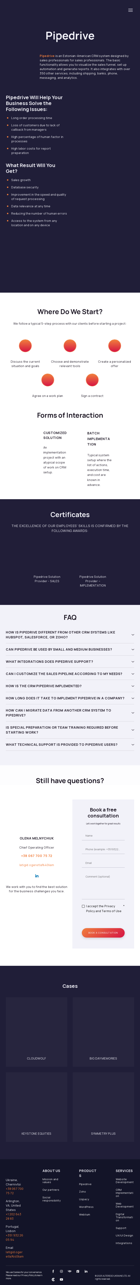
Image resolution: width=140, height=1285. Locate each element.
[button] (70, 635)
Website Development (125, 1180)
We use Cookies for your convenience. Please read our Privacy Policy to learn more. (24, 1275)
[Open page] (36, 1028)
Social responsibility (51, 1199)
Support (121, 1228)
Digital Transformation (124, 1217)
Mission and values (50, 1180)
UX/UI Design (124, 1235)
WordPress (86, 1207)
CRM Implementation (124, 1193)
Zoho (82, 1191)
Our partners (50, 1189)
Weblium (84, 1214)
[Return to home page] (31, 10)
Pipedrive (85, 1184)
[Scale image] (47, 556)
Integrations (124, 1243)
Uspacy (84, 1199)
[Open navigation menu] (130, 10)
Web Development (125, 1205)
